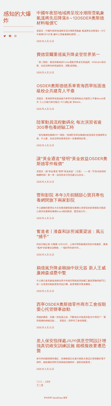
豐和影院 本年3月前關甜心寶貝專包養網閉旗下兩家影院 (70, 198)
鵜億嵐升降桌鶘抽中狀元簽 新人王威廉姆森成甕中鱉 (71, 270)
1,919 (47, 381)
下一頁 (40, 385)
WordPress (57, 397)
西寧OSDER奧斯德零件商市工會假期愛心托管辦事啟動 (71, 307)
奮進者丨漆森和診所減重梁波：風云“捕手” (70, 234)
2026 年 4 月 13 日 (45, 41)
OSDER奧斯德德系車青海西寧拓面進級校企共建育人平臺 (71, 88)
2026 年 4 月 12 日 (45, 218)
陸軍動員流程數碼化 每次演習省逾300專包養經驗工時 (69, 125)
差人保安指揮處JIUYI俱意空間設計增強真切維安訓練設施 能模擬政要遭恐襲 (71, 345)
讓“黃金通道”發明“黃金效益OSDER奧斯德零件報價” (72, 161)
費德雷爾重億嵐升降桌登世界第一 (68, 54)
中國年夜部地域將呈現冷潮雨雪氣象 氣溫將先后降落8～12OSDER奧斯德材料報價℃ (70, 17)
